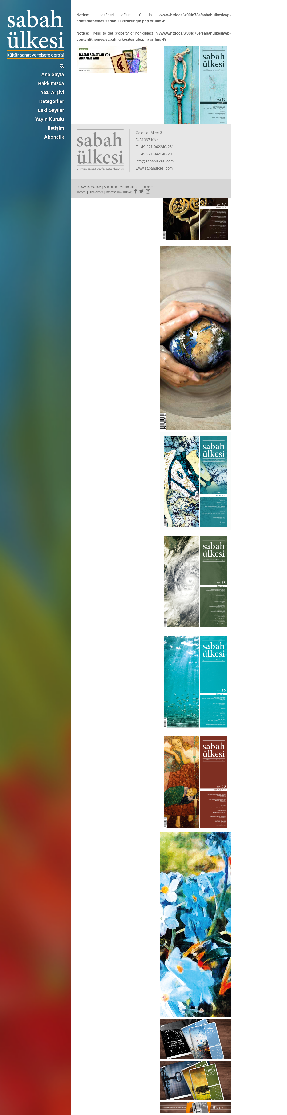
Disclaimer (96, 192)
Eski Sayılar (51, 110)
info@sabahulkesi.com (155, 161)
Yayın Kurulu (49, 119)
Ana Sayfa (52, 74)
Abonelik (54, 137)
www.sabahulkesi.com (154, 168)
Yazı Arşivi (52, 92)
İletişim (56, 128)
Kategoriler (51, 101)
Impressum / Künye (118, 192)
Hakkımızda (51, 83)
